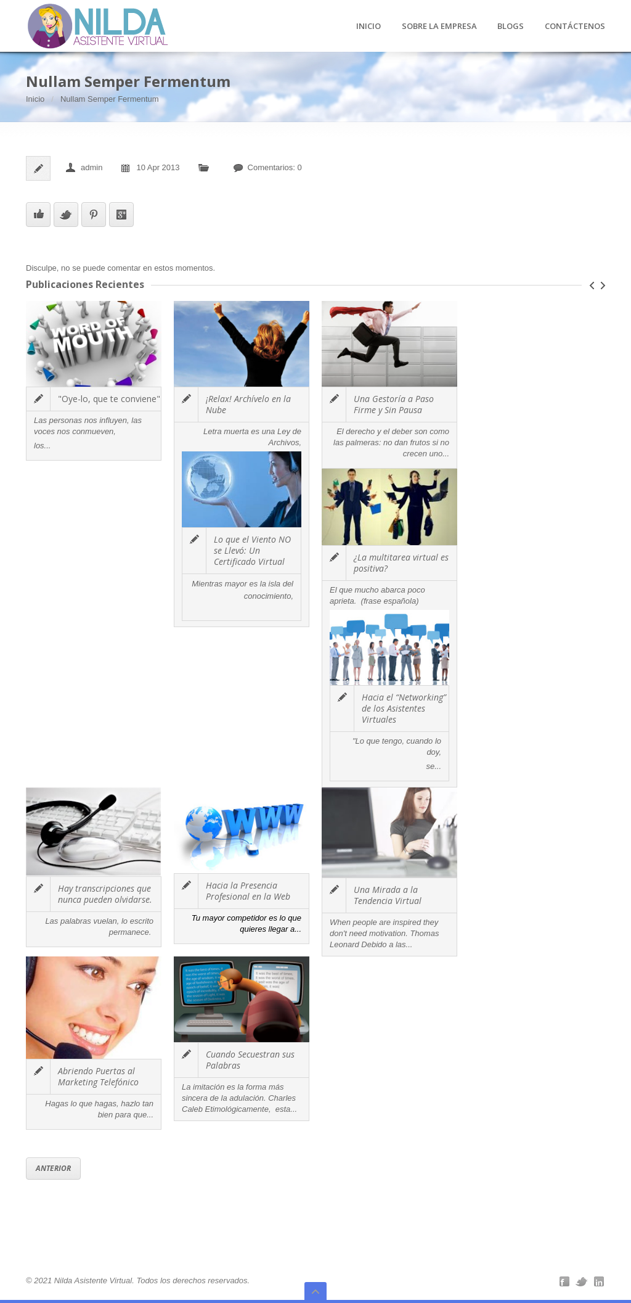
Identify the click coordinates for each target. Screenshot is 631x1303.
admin (91, 167)
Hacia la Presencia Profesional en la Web (248, 890)
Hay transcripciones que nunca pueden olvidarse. (105, 893)
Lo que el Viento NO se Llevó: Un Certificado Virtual (252, 550)
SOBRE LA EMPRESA (439, 26)
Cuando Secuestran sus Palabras (250, 1059)
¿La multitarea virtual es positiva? (401, 562)
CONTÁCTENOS (575, 26)
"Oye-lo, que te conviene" (109, 399)
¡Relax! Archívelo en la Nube (248, 404)
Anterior (53, 1168)
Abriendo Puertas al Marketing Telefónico (98, 1076)
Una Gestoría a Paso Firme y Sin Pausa (394, 404)
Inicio (35, 99)
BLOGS (510, 26)
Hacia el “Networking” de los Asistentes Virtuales (404, 708)
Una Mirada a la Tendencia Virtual (387, 895)
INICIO (368, 26)
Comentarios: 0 (275, 167)
